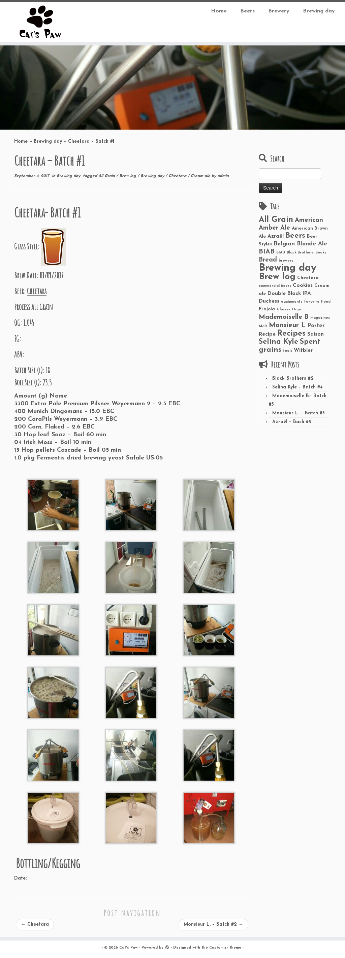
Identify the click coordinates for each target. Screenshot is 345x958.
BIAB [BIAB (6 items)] (267, 251)
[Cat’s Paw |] (40, 22)
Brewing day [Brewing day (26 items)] (287, 268)
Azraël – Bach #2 (292, 421)
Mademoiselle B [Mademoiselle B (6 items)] (284, 317)
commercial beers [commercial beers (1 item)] (275, 286)
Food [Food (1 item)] (326, 302)
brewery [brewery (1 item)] (286, 261)
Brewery (278, 11)
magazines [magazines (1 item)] (320, 318)
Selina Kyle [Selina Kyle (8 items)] (278, 341)
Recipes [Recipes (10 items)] (291, 334)
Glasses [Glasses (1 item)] (283, 309)
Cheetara (178, 176)
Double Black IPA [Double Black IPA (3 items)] (289, 293)
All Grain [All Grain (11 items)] (276, 220)
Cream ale (201, 176)
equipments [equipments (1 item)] (291, 302)
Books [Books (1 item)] (320, 252)
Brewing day (319, 11)
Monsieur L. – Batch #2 (213, 924)
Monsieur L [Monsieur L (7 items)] (287, 325)
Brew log (128, 176)
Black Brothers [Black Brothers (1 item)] (300, 252)
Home (219, 11)
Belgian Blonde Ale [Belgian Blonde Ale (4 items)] (300, 244)
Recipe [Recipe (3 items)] (267, 334)
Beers (247, 11)
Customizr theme (225, 948)
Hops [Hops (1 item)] (297, 309)
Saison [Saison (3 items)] (315, 334)
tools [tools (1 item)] (287, 351)
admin (223, 176)
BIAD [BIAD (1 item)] (280, 252)
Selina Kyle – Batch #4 (297, 387)
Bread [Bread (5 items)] (268, 260)
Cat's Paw (128, 948)
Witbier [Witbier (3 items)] (303, 350)
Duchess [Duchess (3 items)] (269, 301)
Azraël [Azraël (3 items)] (276, 236)
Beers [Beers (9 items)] (295, 236)
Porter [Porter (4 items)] (316, 326)
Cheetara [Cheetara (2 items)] (308, 278)
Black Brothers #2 (293, 378)
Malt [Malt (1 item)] (263, 326)
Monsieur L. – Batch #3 (298, 413)
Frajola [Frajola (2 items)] (267, 309)
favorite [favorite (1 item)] (311, 302)
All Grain (107, 176)
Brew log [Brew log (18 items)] (277, 276)
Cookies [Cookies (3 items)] (303, 285)
